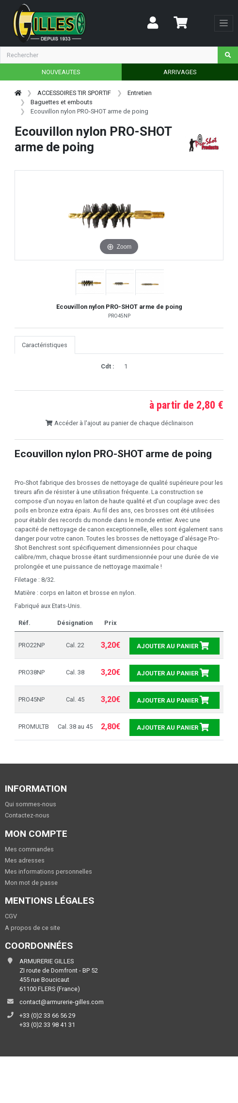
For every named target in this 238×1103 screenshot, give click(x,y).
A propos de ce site (32, 927)
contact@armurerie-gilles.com (61, 1002)
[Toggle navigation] (223, 23)
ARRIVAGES (179, 72)
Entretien (139, 92)
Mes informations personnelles (48, 871)
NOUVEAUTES (61, 72)
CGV (11, 916)
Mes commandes (29, 849)
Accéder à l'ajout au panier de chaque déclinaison (119, 423)
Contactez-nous (27, 815)
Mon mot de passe (31, 882)
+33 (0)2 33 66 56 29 (47, 1015)
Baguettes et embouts (62, 102)
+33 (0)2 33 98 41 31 (47, 1024)
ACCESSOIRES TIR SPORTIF (74, 92)
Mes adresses (25, 860)
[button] (90, 283)
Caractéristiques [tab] (44, 345)
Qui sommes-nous (30, 804)
